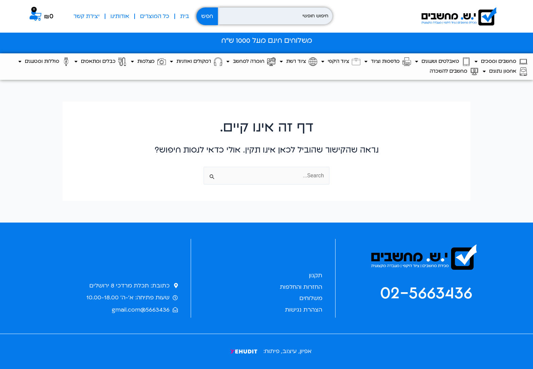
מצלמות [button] (148, 62)
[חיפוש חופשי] (275, 15)
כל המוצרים (154, 16)
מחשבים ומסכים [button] (501, 62)
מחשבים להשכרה (454, 71)
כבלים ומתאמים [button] (100, 62)
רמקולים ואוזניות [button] (196, 62)
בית (184, 16)
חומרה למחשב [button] (251, 62)
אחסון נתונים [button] (505, 71)
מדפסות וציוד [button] (387, 62)
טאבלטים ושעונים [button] (442, 62)
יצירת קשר (86, 16)
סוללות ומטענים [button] (44, 62)
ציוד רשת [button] (298, 62)
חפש (207, 16)
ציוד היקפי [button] (340, 62)
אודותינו (119, 16)
